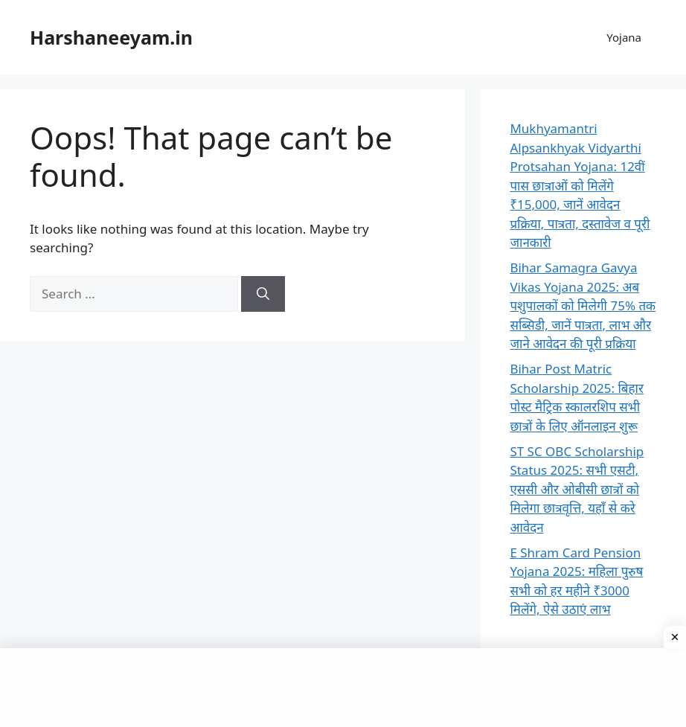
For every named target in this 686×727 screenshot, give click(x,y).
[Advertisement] (343, 685)
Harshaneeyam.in (111, 37)
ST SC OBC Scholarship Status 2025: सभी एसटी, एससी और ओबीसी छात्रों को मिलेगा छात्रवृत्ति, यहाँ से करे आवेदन (577, 489)
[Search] (263, 294)
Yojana (623, 37)
